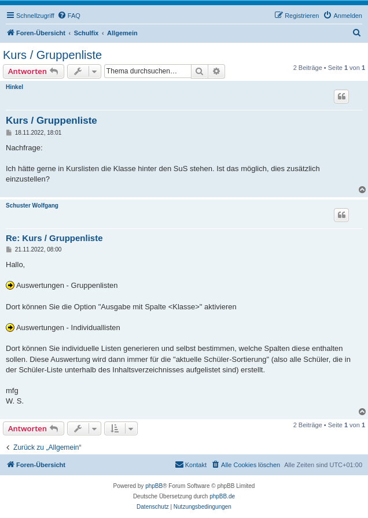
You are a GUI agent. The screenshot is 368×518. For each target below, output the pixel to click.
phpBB (154, 486)
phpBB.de (222, 496)
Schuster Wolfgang (32, 205)
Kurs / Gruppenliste (52, 55)
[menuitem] (68, 16)
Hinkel (14, 87)
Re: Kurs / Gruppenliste (54, 238)
